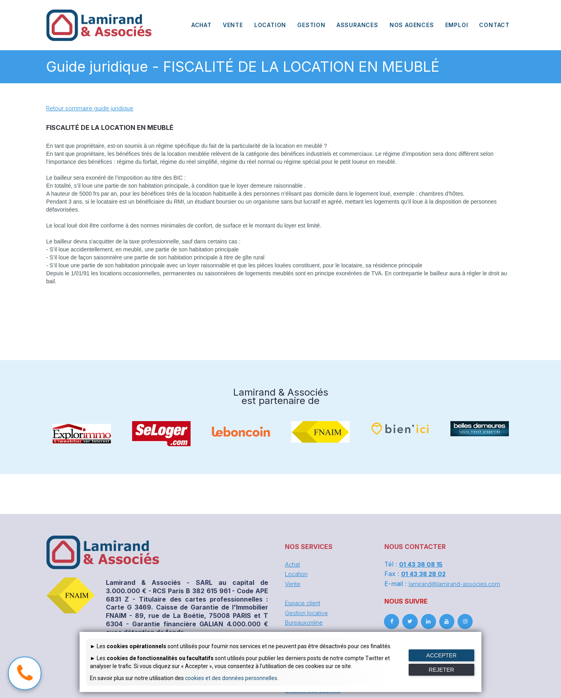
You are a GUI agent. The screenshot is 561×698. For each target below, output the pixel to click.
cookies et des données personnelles (231, 678)
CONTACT (494, 25)
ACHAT (201, 25)
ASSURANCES (357, 25)
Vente (293, 583)
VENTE (233, 25)
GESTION (311, 25)
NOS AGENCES (412, 25)
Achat (293, 564)
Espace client (304, 602)
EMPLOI (456, 25)
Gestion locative (308, 612)
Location (297, 574)
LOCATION (270, 25)
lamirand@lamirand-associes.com (457, 583)
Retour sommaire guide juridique (92, 108)
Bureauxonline (305, 621)
